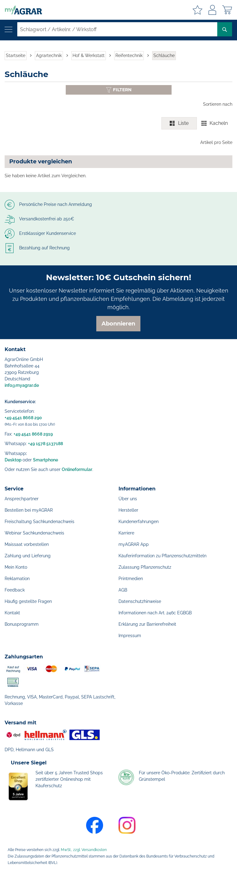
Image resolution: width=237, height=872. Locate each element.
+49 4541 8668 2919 (33, 434)
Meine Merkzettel (197, 10)
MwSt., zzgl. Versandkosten (84, 850)
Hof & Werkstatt (89, 55)
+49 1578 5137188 (45, 443)
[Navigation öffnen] (8, 29)
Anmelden (212, 10)
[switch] (196, 123)
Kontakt (12, 612)
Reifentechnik (129, 55)
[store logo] (21, 9)
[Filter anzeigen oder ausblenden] (119, 90)
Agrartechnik (49, 55)
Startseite (15, 55)
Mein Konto (16, 567)
